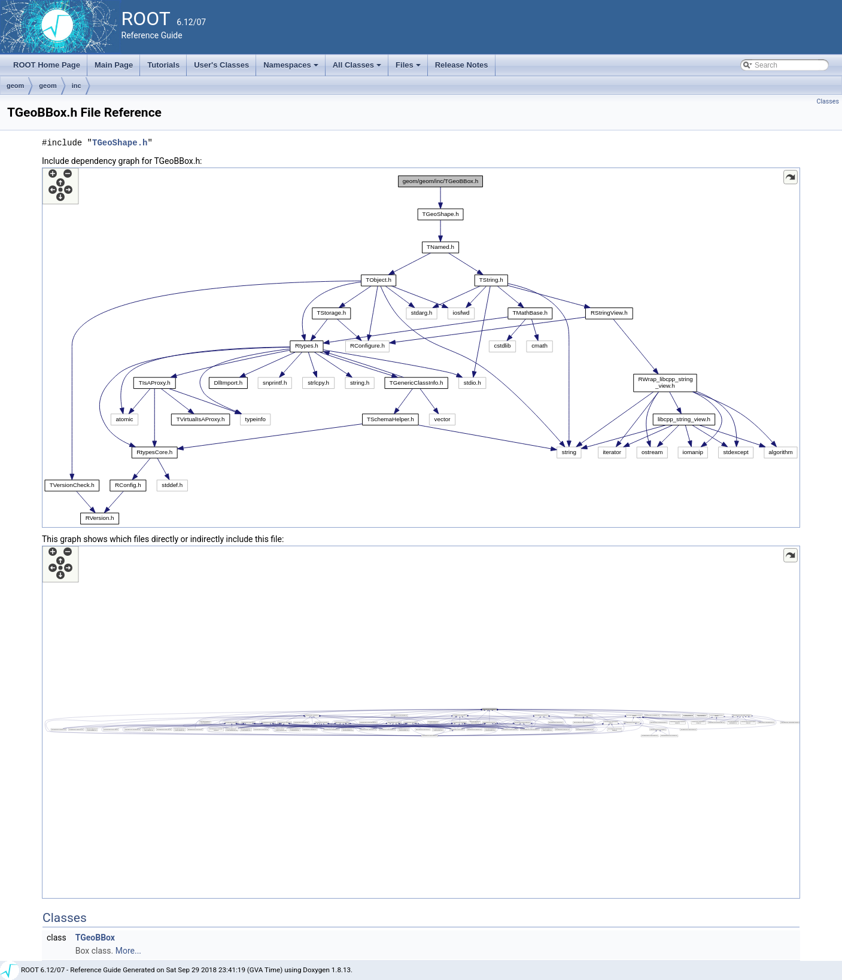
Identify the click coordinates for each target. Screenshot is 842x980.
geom (15, 85)
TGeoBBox (95, 937)
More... (128, 950)
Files (409, 68)
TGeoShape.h (119, 142)
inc (76, 85)
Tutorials (163, 64)
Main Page (114, 64)
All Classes (358, 68)
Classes (828, 101)
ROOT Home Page (46, 64)
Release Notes (461, 64)
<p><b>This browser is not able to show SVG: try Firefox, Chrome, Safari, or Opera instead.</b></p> (421, 347)
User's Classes (221, 64)
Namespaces (291, 68)
